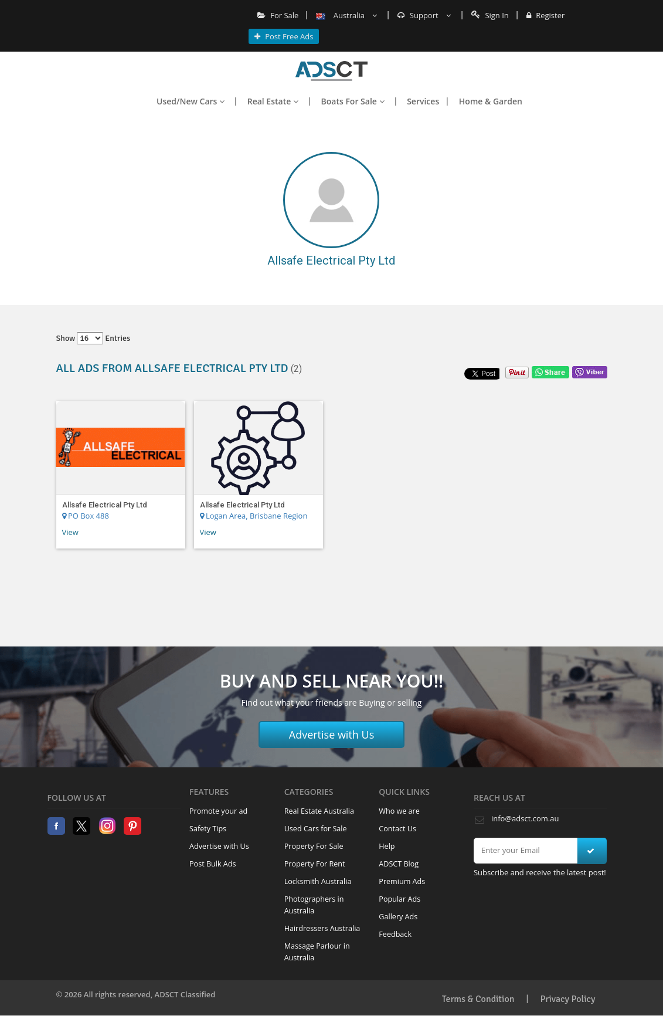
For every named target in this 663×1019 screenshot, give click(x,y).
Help (387, 846)
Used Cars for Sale (315, 829)
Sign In (490, 15)
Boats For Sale (353, 101)
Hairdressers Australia (322, 928)
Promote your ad (218, 811)
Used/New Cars (191, 101)
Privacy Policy (568, 999)
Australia (346, 15)
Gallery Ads (398, 917)
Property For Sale (314, 846)
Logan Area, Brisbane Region (254, 515)
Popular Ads (399, 899)
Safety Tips (207, 829)
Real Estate (272, 101)
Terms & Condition (478, 999)
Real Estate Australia (319, 811)
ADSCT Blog (399, 864)
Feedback (395, 934)
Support (424, 15)
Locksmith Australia (318, 881)
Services (423, 101)
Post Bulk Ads (212, 864)
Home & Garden (490, 101)
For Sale (278, 15)
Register (545, 15)
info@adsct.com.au (525, 818)
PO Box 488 (85, 515)
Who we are (399, 811)
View (70, 532)
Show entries (93, 338)
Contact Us (397, 829)
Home (331, 71)
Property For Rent (314, 864)
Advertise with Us (332, 734)
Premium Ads (402, 881)
